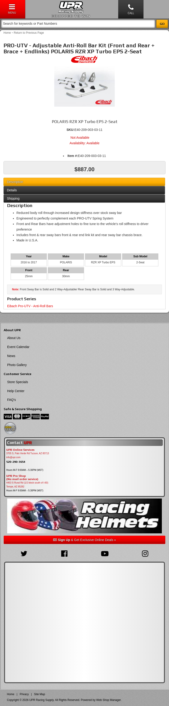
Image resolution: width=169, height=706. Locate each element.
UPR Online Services (20, 449)
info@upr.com (13, 457)
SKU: (70, 130)
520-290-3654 (15, 461)
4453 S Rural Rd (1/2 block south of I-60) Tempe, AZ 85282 (27, 484)
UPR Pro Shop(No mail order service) (22, 477)
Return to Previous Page (29, 32)
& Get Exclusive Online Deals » (84, 540)
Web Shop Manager (108, 700)
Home (7, 32)
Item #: (72, 156)
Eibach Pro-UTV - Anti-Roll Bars (30, 306)
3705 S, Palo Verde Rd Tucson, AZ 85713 (27, 453)
